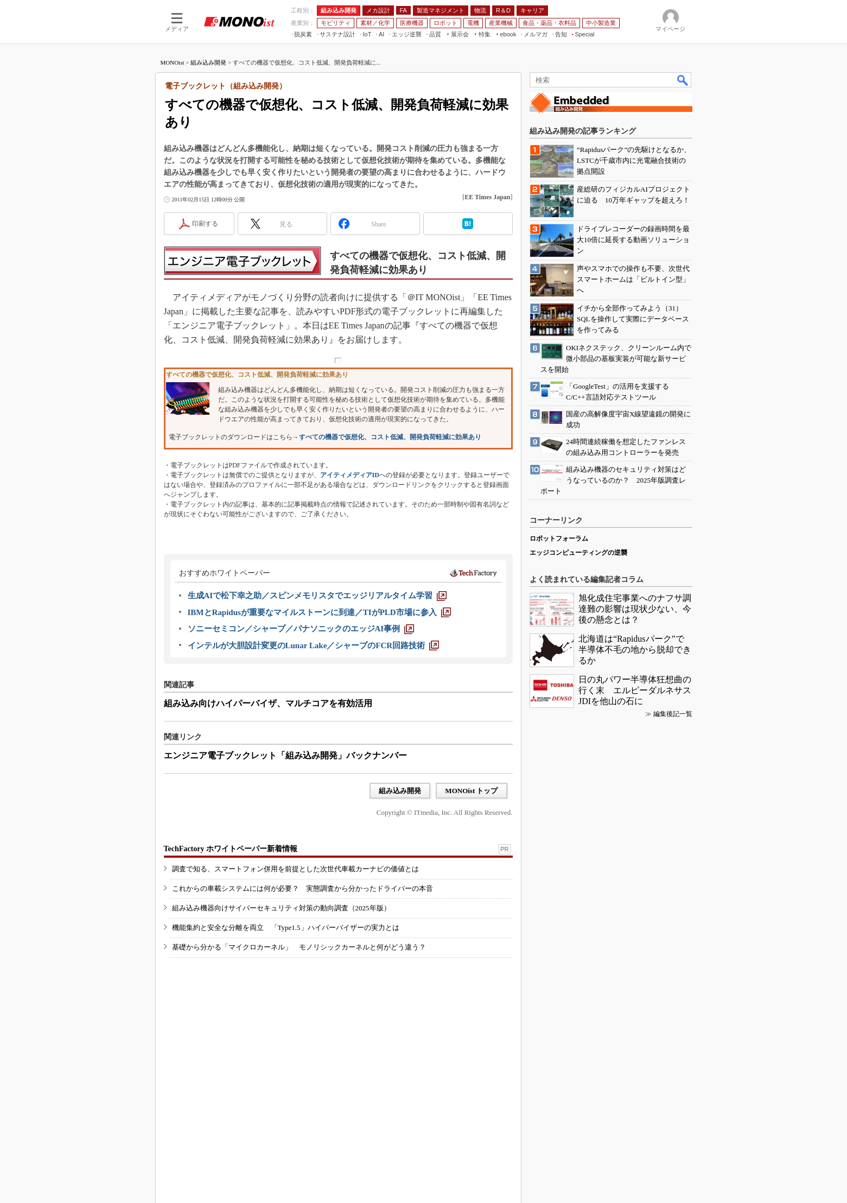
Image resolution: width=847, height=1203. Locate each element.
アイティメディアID (349, 475)
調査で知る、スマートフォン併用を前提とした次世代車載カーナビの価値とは (295, 869)
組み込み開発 (208, 62)
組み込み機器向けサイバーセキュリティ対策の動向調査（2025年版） (281, 908)
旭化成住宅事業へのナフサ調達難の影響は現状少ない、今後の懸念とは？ (634, 608)
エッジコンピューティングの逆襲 (578, 552)
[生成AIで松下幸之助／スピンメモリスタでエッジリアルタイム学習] (317, 595)
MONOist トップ (471, 791)
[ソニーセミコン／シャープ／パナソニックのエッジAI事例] (301, 628)
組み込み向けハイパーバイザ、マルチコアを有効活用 (268, 703)
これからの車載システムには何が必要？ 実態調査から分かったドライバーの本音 (302, 888)
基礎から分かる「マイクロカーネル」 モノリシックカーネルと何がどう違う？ (299, 947)
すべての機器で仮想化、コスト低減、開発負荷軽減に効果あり (390, 437)
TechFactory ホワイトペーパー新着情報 (230, 849)
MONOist (172, 62)
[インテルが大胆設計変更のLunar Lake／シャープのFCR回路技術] (314, 645)
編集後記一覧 (672, 714)
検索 (683, 79)
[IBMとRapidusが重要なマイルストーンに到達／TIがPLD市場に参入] (319, 612)
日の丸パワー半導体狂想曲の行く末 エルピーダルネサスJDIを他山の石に (634, 690)
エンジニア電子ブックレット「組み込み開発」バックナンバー (285, 755)
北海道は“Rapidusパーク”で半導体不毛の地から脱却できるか (634, 649)
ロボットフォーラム (559, 538)
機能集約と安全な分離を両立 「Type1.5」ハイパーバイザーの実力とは (285, 927)
